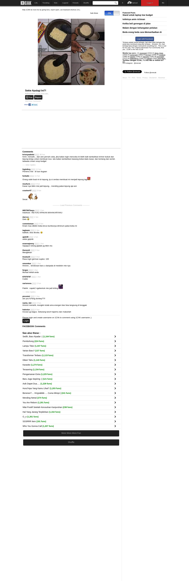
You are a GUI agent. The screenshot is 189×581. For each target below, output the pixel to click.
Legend (65, 3)
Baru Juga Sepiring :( (37, 379)
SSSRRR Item (34, 421)
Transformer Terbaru (38, 355)
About (125, 78)
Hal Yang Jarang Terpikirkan (41, 412)
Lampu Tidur (34, 346)
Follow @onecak (150, 72)
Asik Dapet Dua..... (37, 383)
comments (33, 101)
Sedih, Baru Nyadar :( (38, 336)
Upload (134, 3)
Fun (30, 97)
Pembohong (33, 341)
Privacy (145, 78)
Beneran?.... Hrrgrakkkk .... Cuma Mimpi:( (47, 393)
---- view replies (29, 165)
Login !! (150, 3)
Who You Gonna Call (38, 426)
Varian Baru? (34, 350)
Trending (46, 3)
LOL (36, 3)
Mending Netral (35, 398)
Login (26, 321)
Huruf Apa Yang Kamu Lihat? (42, 388)
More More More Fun (71, 433)
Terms (139, 78)
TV (129, 78)
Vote (55, 3)
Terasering (33, 369)
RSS (133, 78)
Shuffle (86, 3)
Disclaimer (153, 78)
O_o (31, 416)
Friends (76, 3)
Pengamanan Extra (37, 374)
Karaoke (32, 365)
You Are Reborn (36, 402)
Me (163, 3)
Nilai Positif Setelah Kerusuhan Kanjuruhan (47, 407)
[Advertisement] (44, 129)
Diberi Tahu (34, 360)
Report (38, 97)
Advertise (161, 78)
